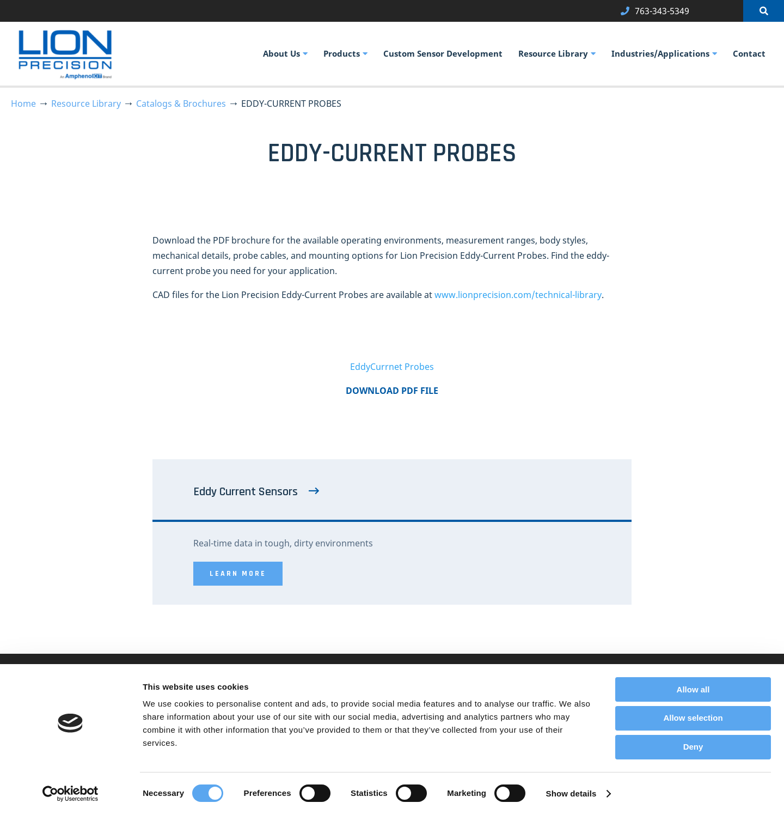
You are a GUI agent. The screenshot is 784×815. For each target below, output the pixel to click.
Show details (571, 793)
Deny (693, 746)
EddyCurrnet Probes (392, 367)
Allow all (693, 689)
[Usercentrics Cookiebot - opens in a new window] (70, 794)
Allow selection (692, 717)
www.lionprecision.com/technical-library (518, 295)
